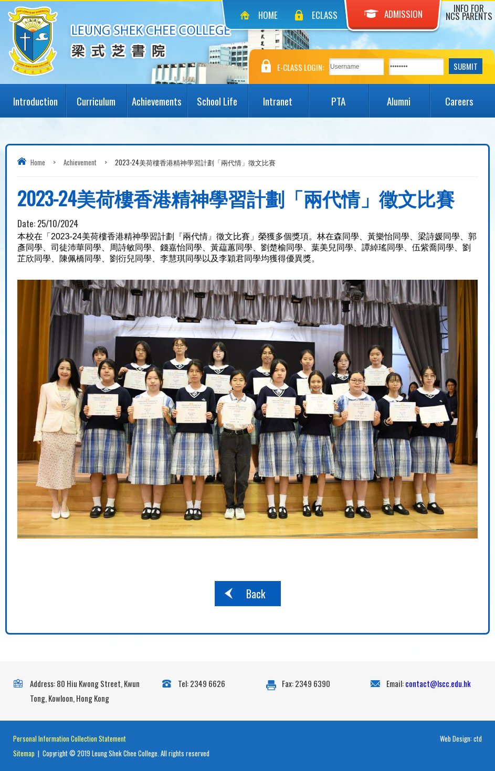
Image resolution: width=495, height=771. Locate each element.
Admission (393, 13)
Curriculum (102, 96)
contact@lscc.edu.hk (438, 683)
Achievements (159, 96)
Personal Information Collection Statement (69, 738)
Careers (467, 96)
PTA (349, 96)
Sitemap (24, 753)
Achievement (80, 162)
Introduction (39, 96)
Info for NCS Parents (469, 12)
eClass (325, 15)
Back (255, 593)
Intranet (285, 96)
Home (268, 15)
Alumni (408, 96)
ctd (477, 738)
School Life (222, 96)
